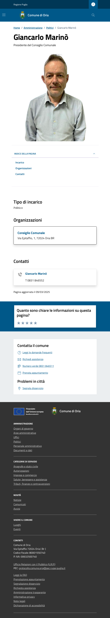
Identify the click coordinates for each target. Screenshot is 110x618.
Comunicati (20, 504)
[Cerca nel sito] (93, 15)
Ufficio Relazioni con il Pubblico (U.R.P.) (34, 564)
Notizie (17, 500)
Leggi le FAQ (20, 575)
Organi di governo (23, 428)
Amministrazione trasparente (30, 592)
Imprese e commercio (25, 475)
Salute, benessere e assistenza (30, 479)
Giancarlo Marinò (36, 273)
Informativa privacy (24, 597)
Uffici (16, 437)
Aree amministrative (25, 433)
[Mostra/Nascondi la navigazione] (4, 15)
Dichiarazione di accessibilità (29, 605)
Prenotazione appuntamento (29, 579)
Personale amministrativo (28, 446)
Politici (17, 442)
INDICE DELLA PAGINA (55, 154)
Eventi (17, 529)
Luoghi (17, 525)
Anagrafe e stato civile (26, 466)
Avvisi (17, 509)
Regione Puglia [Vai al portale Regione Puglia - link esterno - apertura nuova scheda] (20, 4)
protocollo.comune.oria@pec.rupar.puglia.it (42, 568)
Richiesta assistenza (25, 588)
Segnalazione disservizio (27, 584)
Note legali (19, 601)
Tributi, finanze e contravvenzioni (32, 484)
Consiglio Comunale (31, 232)
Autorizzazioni (21, 471)
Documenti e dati (23, 450)
